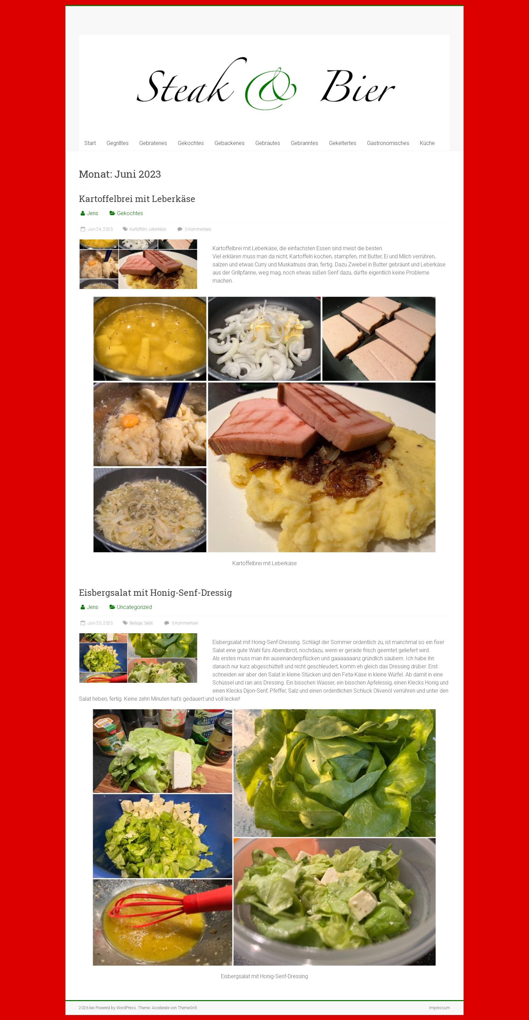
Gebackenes (230, 143)
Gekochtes (191, 143)
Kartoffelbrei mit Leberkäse (137, 198)
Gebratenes (153, 143)
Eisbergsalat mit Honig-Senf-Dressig (155, 592)
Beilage (136, 623)
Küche (427, 143)
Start (90, 143)
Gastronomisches (388, 143)
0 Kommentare (193, 229)
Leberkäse (157, 229)
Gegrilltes (118, 143)
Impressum (439, 1008)
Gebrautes (267, 143)
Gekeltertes (342, 143)
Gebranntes (304, 143)
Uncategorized (134, 607)
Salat (148, 623)
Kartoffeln (138, 229)
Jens (92, 213)
